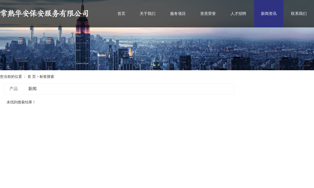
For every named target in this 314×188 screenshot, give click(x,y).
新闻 (32, 88)
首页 (121, 13)
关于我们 (147, 13)
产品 (13, 88)
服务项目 (178, 13)
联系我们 (299, 13)
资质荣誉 (208, 13)
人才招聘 (238, 13)
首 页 (31, 77)
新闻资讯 (269, 13)
